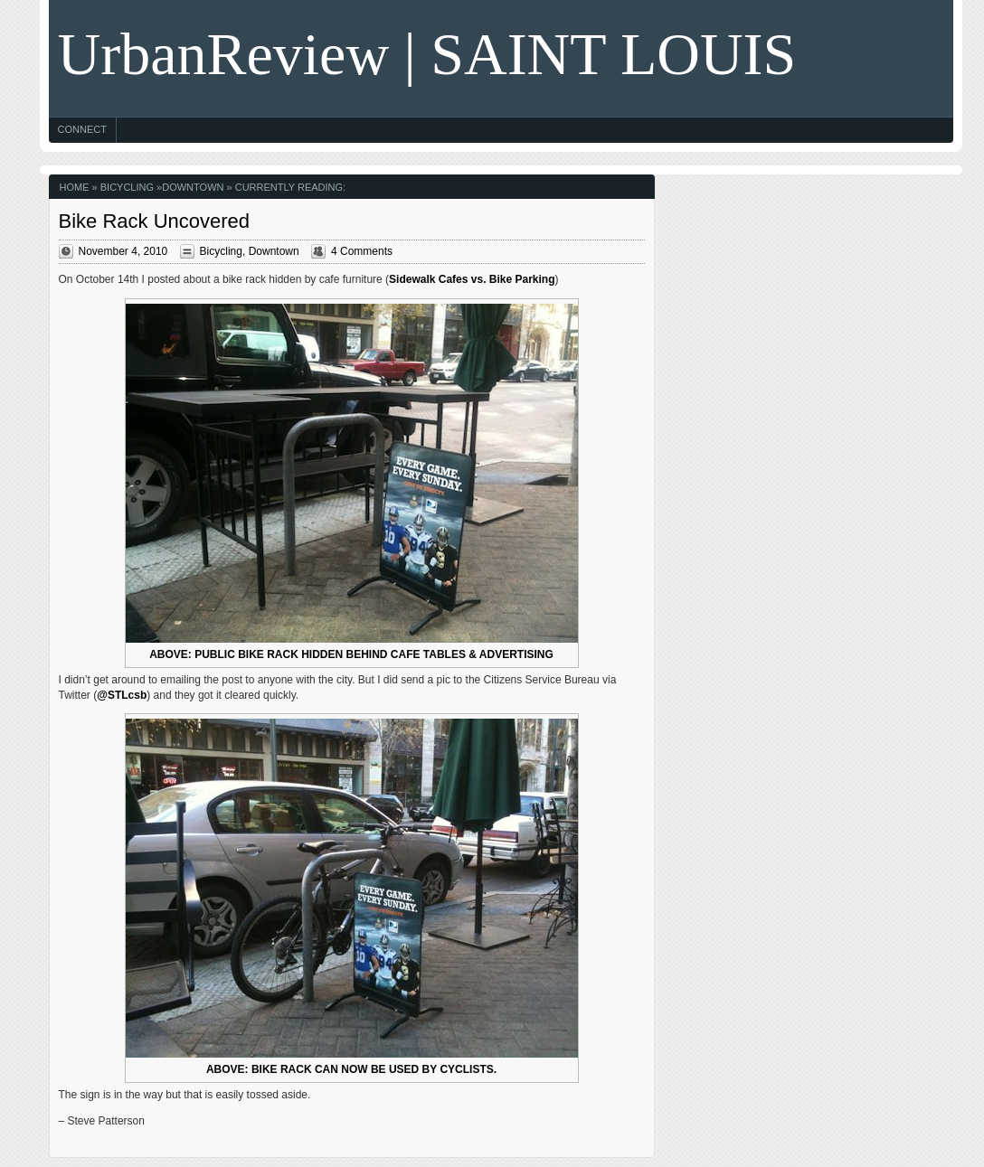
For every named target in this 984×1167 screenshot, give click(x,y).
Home (75, 187)
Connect (82, 129)
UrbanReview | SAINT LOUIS (427, 54)
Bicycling (127, 187)
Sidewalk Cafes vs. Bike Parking (471, 279)
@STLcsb (122, 695)
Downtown (192, 187)
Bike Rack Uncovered (155, 221)
